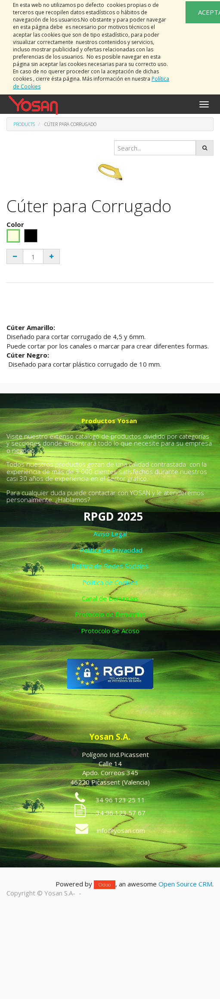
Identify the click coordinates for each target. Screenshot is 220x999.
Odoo (105, 884)
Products (24, 124)
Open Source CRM (185, 884)
